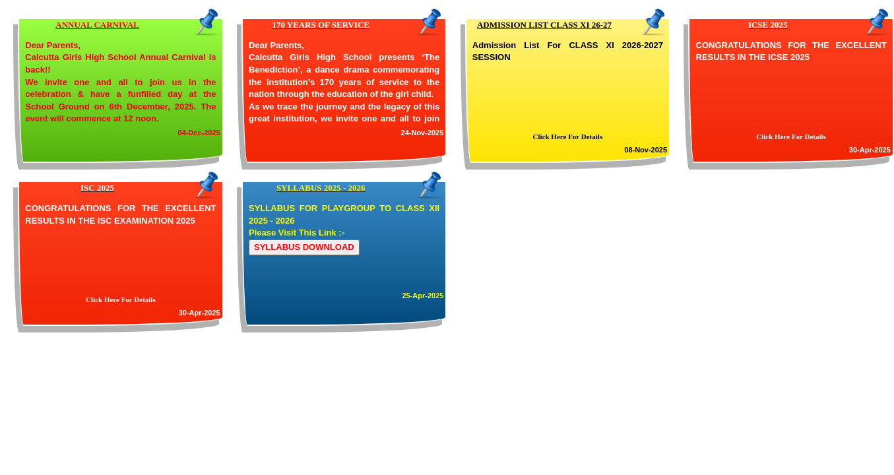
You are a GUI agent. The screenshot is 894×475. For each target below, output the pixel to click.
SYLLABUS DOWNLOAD (304, 247)
